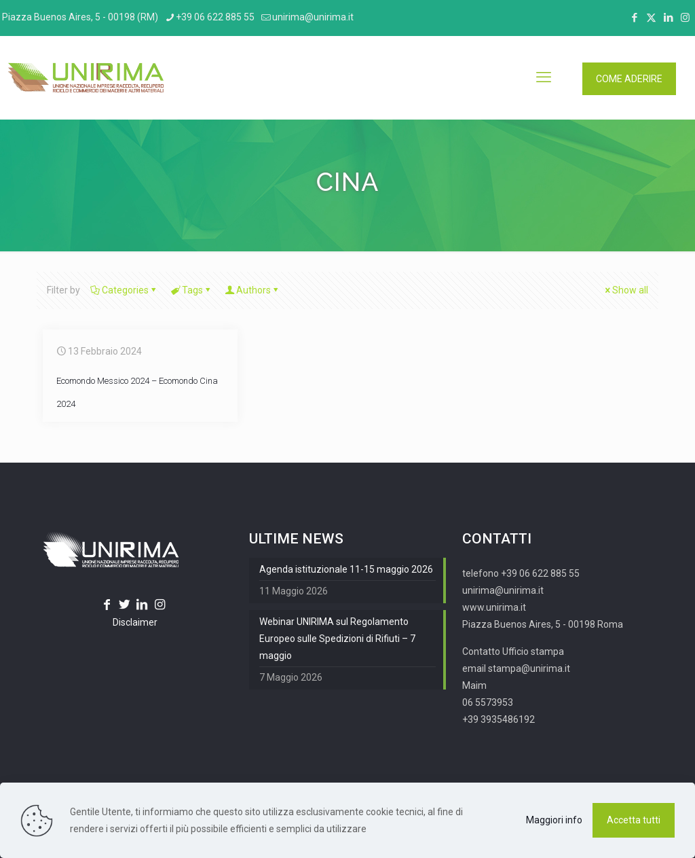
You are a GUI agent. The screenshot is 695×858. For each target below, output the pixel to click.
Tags (191, 290)
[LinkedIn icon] (668, 18)
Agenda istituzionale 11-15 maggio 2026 (346, 569)
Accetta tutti (633, 820)
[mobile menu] (543, 77)
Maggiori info (554, 820)
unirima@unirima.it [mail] (313, 17)
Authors (252, 290)
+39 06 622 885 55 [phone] (215, 17)
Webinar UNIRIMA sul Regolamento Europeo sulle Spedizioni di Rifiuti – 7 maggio (337, 638)
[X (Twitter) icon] (651, 18)
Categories (124, 290)
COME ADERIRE (629, 78)
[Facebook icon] (634, 18)
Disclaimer (135, 622)
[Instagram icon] (685, 18)
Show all (625, 290)
